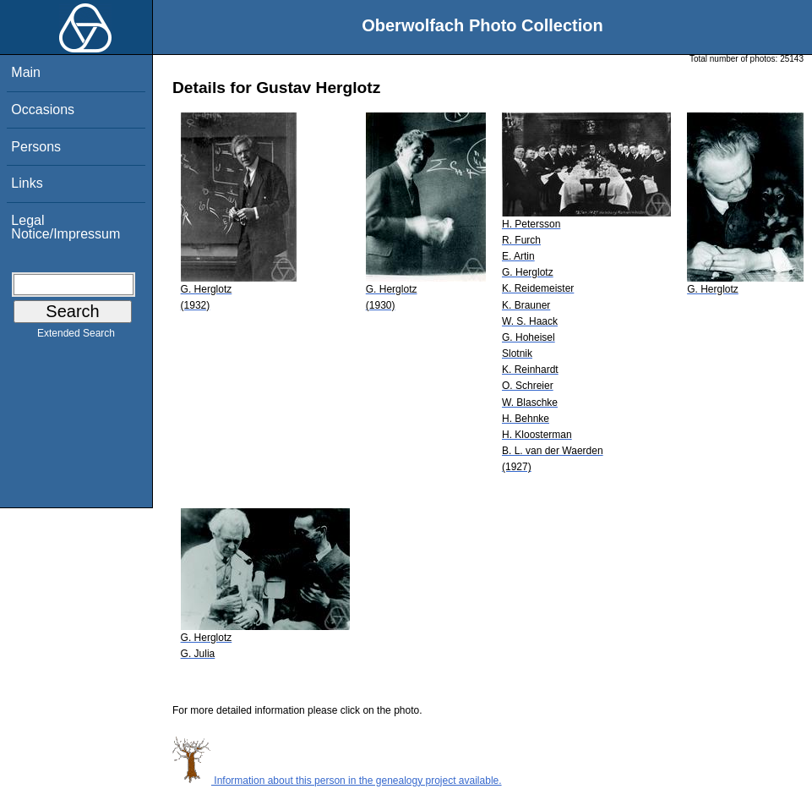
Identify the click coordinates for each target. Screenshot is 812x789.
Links (26, 183)
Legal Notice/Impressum (65, 227)
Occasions (42, 109)
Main (26, 72)
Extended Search (76, 336)
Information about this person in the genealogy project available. (337, 780)
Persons (36, 147)
